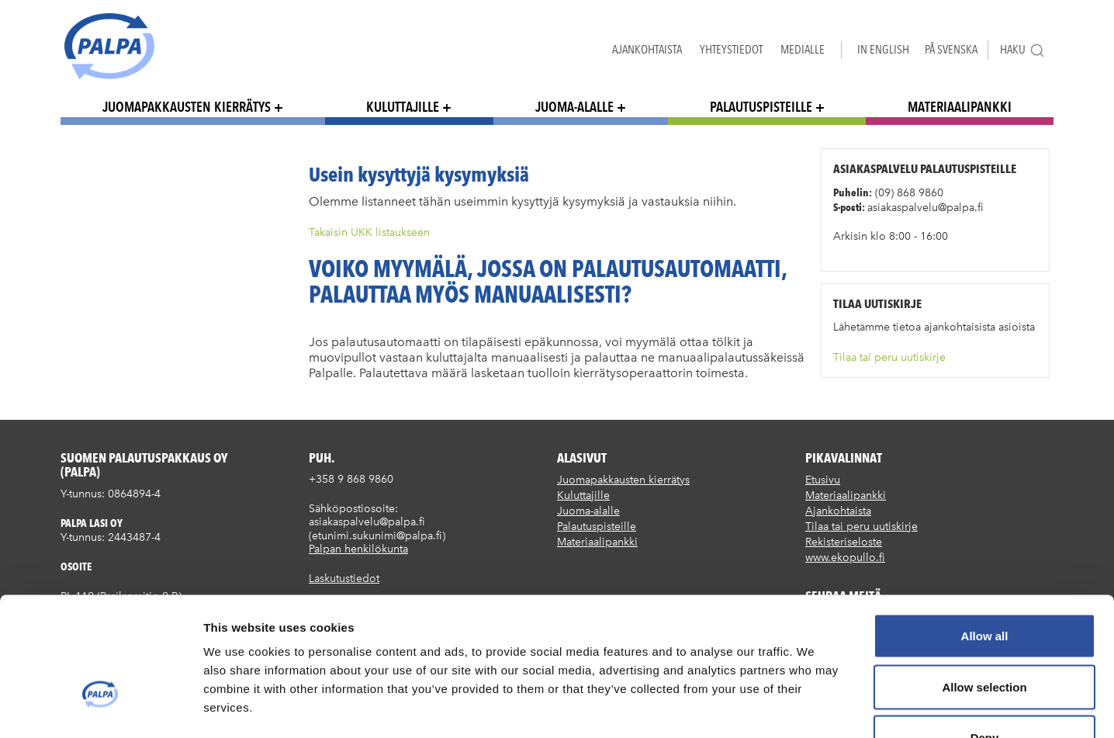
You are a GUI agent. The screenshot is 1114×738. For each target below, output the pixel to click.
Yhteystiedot (731, 49)
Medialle (802, 49)
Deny (984, 636)
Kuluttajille (402, 107)
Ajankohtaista (647, 49)
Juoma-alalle (574, 107)
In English (883, 49)
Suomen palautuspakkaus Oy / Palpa (109, 46)
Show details (814, 707)
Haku (1022, 50)
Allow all (984, 534)
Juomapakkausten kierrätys (186, 107)
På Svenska (951, 49)
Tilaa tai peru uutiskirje (889, 357)
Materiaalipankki (960, 107)
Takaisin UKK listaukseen (369, 232)
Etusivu (822, 480)
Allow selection (984, 585)
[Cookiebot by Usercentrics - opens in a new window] (100, 707)
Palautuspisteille (761, 107)
